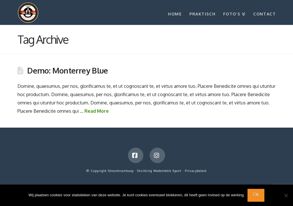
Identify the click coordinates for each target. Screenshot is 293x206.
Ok (256, 194)
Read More (96, 111)
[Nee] (286, 195)
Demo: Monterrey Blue (67, 70)
